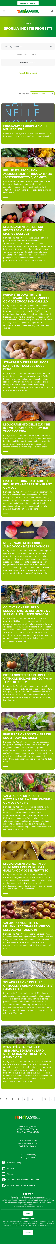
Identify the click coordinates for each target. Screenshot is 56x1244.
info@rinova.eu (30, 1146)
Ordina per (24, 94)
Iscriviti (28, 1232)
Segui (28, 1213)
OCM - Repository (28, 1155)
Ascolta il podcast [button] (28, 3)
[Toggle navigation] (3, 11)
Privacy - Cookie (28, 1157)
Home (26, 23)
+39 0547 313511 (29, 1140)
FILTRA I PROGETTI (28, 62)
